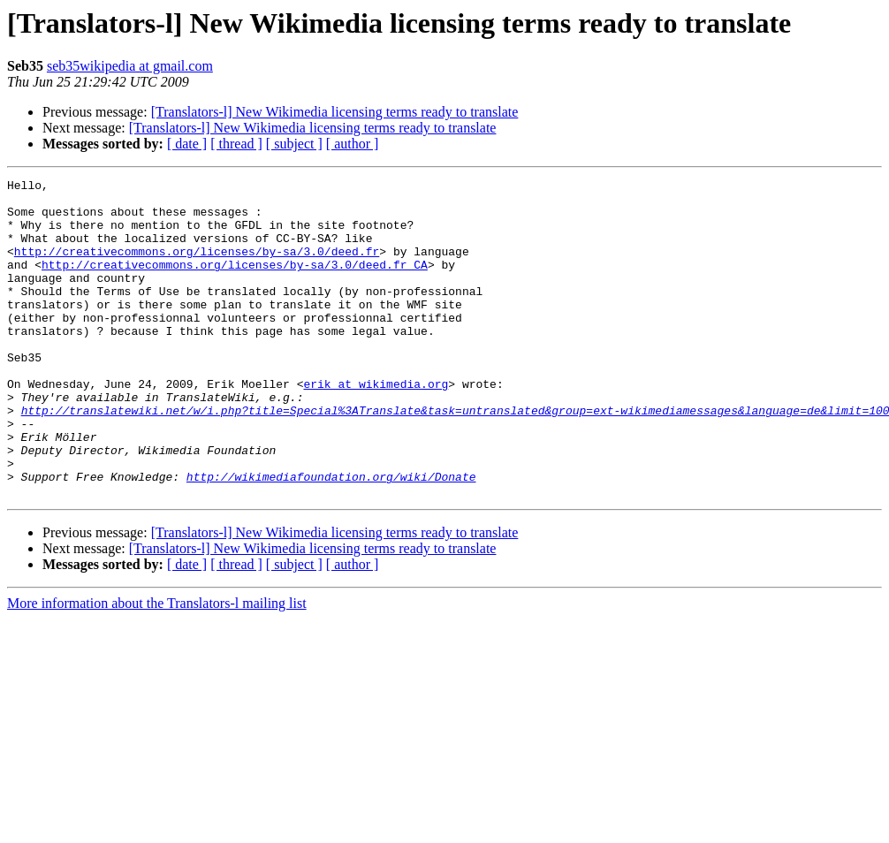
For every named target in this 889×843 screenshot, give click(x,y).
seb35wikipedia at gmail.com (130, 65)
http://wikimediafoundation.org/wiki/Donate (331, 537)
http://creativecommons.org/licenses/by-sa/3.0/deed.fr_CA (235, 283)
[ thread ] (236, 143)
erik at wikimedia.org (375, 426)
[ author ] (352, 143)
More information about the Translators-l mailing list (157, 666)
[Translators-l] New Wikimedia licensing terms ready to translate (335, 111)
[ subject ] (294, 143)
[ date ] (187, 143)
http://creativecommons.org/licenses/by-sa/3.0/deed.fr (196, 267)
